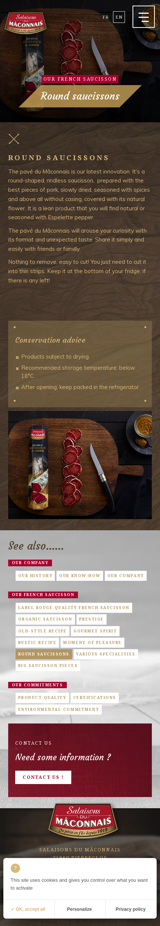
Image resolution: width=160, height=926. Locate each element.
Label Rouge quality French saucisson (74, 607)
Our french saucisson (43, 594)
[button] (144, 17)
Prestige (91, 619)
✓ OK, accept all (28, 909)
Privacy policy (131, 909)
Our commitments (37, 684)
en (118, 17)
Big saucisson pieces (48, 665)
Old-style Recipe (42, 631)
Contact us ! (43, 777)
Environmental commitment (58, 709)
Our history (35, 575)
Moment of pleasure (92, 642)
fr (105, 17)
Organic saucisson (45, 619)
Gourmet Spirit (95, 631)
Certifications (94, 697)
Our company (30, 562)
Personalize (79, 909)
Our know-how (79, 575)
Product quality (42, 697)
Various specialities (105, 654)
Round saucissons (43, 654)
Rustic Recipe (37, 642)
